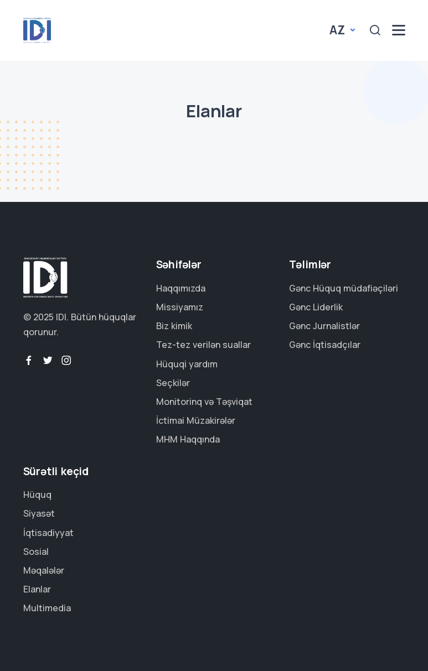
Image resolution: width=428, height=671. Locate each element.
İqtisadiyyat (48, 533)
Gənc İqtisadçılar (324, 345)
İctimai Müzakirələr (195, 420)
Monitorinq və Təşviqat (204, 402)
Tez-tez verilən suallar (203, 345)
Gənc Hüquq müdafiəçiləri (343, 288)
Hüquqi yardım (187, 364)
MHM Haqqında (188, 439)
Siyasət (39, 513)
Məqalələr (43, 570)
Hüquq (37, 494)
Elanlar (37, 589)
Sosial (36, 551)
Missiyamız (179, 307)
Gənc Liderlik (316, 307)
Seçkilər (173, 383)
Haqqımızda (180, 288)
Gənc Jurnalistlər (324, 326)
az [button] (338, 30)
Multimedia (47, 608)
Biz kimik (174, 326)
